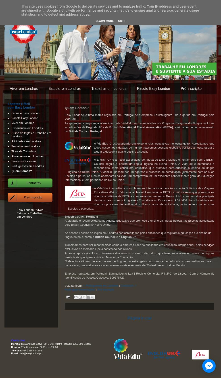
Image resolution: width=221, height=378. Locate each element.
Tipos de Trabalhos (23, 151)
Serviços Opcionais (23, 161)
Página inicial (139, 318)
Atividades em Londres (26, 141)
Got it (122, 21)
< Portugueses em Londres (100, 285)
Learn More (105, 21)
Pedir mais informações (80, 289)
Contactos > (128, 285)
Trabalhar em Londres (108, 88)
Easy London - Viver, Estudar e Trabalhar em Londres (30, 213)
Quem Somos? (21, 171)
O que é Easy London (25, 113)
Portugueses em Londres (27, 166)
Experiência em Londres (27, 128)
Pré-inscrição (191, 88)
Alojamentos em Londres (27, 156)
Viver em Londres (24, 88)
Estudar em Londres (64, 88)
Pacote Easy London (153, 88)
